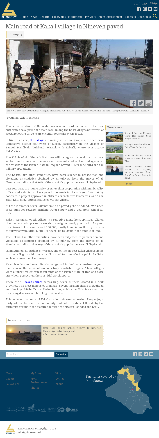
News (9, 373)
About (59, 384)
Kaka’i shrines (34, 282)
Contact (60, 379)
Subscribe (61, 354)
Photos (35, 388)
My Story (36, 373)
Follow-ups (12, 384)
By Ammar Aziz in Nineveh (23, 118)
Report (10, 379)
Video (58, 373)
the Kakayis (37, 140)
